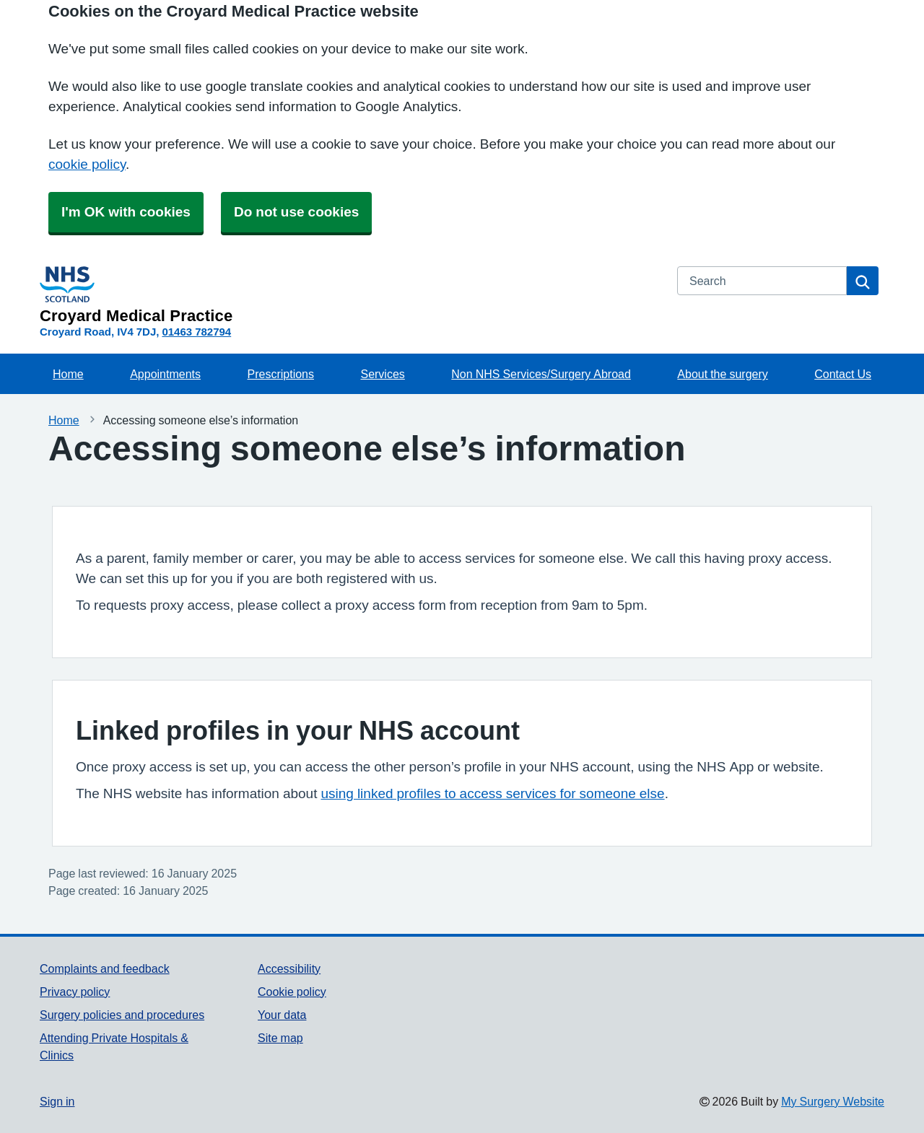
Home (68, 374)
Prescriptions (281, 374)
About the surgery (722, 374)
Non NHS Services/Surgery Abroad (541, 374)
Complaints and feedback (105, 968)
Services (382, 374)
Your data (282, 1014)
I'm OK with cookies (126, 212)
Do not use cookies (296, 212)
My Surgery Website (832, 1101)
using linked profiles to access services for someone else (492, 793)
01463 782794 (196, 331)
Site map (280, 1038)
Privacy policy (75, 991)
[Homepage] (350, 295)
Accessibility (289, 968)
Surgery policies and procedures (122, 1014)
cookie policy (87, 164)
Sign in (57, 1101)
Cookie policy (292, 991)
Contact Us (842, 374)
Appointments (165, 374)
